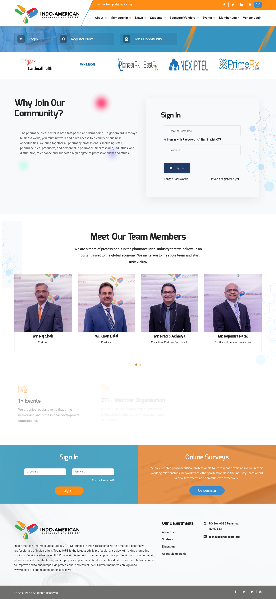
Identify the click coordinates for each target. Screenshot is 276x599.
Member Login (229, 18)
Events (207, 18)
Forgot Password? (103, 480)
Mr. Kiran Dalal (106, 336)
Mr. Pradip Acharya (169, 336)
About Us (168, 532)
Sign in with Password (181, 139)
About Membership (174, 553)
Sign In (177, 168)
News (139, 18)
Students (156, 18)
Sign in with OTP (211, 139)
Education (168, 546)
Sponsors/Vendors (182, 18)
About (99, 18)
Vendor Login (252, 18)
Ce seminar (207, 490)
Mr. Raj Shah (43, 336)
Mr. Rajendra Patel (233, 336)
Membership (119, 18)
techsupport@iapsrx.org (115, 4)
